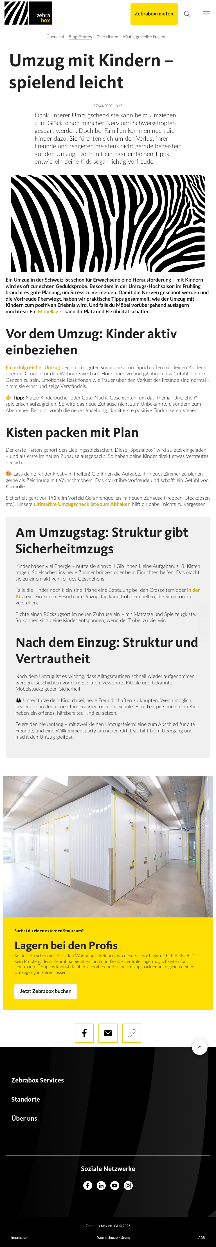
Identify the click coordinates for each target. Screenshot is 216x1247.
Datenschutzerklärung (113, 1238)
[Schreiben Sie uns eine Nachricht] (207, 633)
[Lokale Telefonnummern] (207, 614)
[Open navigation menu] (206, 13)
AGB (201, 1238)
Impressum (19, 1238)
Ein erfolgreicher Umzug (33, 367)
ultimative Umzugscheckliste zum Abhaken (82, 504)
